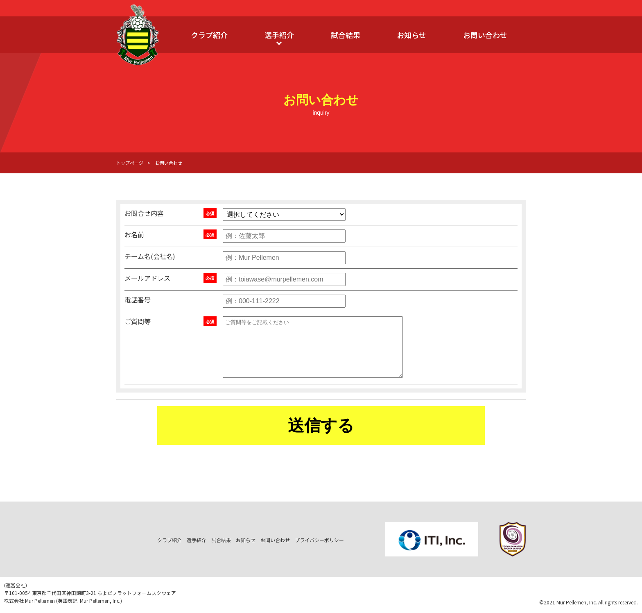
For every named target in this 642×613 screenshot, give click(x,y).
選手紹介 (279, 35)
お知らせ (411, 35)
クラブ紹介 (209, 35)
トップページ (129, 162)
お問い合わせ (485, 35)
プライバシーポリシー (319, 539)
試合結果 (345, 35)
